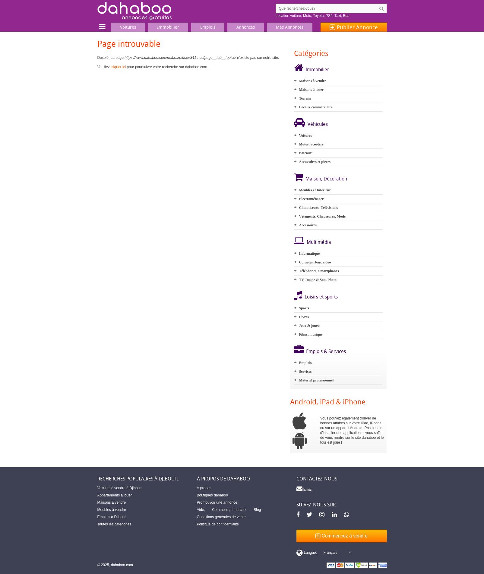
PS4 (329, 16)
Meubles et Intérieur (315, 190)
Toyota (318, 16)
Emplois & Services (326, 351)
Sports (304, 308)
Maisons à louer (311, 90)
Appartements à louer (114, 495)
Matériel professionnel (316, 380)
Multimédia (319, 242)
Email (304, 489)
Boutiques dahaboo (212, 495)
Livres (303, 317)
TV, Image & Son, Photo (317, 280)
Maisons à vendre (312, 81)
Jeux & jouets (309, 326)
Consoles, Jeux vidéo (315, 262)
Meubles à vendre (111, 510)
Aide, (201, 510)
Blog (257, 510)
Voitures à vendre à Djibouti (119, 488)
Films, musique (310, 334)
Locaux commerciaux (315, 107)
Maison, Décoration (326, 178)
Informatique (309, 253)
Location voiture (288, 16)
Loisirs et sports (321, 296)
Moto (307, 16)
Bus (346, 16)
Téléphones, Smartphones (319, 271)
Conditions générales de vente (221, 517)
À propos (204, 488)
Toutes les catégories (114, 524)
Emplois (305, 363)
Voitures (305, 135)
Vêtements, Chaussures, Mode (322, 216)
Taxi (337, 16)
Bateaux (305, 153)
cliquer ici (118, 67)
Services (305, 371)
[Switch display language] (323, 552)
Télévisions (329, 208)
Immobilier (317, 69)
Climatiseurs (308, 208)
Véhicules (318, 124)
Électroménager (311, 199)
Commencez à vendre (341, 535)
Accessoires (307, 225)
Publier (354, 27)
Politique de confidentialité (218, 524)
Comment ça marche (228, 510)
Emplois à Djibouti (111, 517)
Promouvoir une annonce (217, 502)
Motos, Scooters (311, 144)
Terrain (305, 98)
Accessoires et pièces (314, 162)
